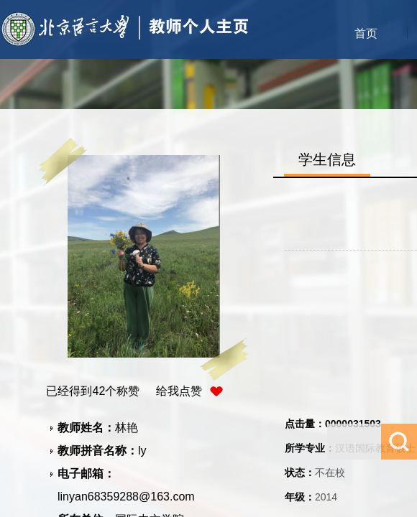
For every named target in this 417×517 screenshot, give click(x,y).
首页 (365, 33)
